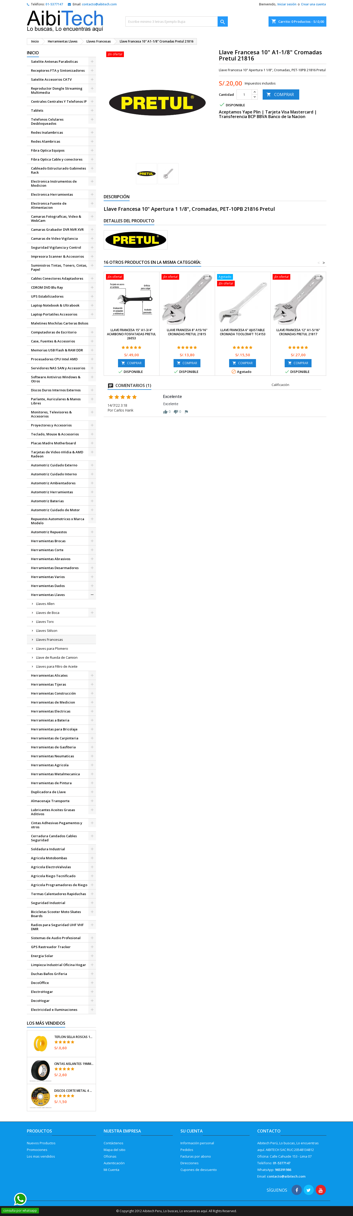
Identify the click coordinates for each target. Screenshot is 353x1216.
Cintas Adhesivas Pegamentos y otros (56, 825)
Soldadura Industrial (48, 849)
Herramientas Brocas (48, 541)
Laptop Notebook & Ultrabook (55, 305)
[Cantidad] (244, 94)
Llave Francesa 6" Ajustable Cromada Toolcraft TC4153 (242, 332)
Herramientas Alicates (49, 675)
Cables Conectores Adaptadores (57, 278)
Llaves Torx (45, 621)
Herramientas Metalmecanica (55, 774)
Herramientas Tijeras (48, 684)
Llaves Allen (45, 603)
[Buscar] (176, 21)
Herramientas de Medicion (53, 702)
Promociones (37, 1149)
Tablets (37, 110)
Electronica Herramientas (52, 194)
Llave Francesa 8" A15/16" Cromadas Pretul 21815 (187, 332)
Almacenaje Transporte (50, 801)
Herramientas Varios (48, 576)
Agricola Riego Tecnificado (53, 876)
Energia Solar (42, 955)
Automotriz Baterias (47, 501)
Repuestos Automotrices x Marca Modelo (57, 521)
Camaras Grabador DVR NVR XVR (57, 229)
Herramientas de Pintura (51, 783)
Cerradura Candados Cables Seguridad (54, 838)
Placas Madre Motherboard (53, 443)
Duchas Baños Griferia (49, 973)
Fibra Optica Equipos (48, 150)
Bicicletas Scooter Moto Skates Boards (56, 913)
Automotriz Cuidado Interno (54, 474)
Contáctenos (113, 1143)
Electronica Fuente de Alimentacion (49, 205)
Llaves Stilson (46, 630)
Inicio (33, 53)
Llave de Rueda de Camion (57, 657)
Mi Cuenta (111, 1169)
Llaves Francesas (49, 639)
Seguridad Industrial (48, 902)
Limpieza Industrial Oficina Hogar (58, 964)
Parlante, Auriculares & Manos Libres (56, 401)
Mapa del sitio (114, 1149)
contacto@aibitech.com (99, 4)
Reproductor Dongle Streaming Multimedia (56, 90)
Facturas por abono (195, 1156)
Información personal (197, 1143)
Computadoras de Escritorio (54, 332)
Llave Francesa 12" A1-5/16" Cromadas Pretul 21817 (298, 332)
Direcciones (189, 1163)
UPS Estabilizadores (47, 296)
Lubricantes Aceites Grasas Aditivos (53, 812)
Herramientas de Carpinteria (54, 738)
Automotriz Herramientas (52, 492)
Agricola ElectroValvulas (51, 867)
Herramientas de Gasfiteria (53, 747)
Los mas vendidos (41, 1156)
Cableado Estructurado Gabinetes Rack (58, 170)
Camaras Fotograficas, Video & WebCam (56, 218)
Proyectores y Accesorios (51, 425)
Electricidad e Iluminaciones (54, 1009)
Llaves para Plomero (52, 648)
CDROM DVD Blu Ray (47, 287)
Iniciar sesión (286, 4)
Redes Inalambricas (47, 132)
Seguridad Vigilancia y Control (56, 247)
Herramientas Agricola (50, 765)
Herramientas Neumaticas (52, 756)
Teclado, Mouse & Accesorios (55, 434)
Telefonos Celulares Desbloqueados (47, 121)
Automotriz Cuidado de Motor (55, 510)
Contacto (269, 1131)
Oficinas (110, 1156)
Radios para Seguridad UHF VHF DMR (57, 927)
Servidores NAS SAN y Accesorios (58, 368)
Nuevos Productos (41, 1143)
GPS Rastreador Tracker (51, 947)
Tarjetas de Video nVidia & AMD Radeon (57, 454)
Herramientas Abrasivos (50, 559)
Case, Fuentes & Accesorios (53, 341)
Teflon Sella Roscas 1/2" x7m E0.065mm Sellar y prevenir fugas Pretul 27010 (74, 1037)
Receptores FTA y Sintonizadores (58, 70)
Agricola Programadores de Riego (59, 885)
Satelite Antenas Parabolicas (54, 61)
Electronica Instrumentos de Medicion (54, 183)
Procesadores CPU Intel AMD (54, 359)
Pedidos (186, 1149)
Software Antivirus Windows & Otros (55, 379)
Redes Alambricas (45, 141)
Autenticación (114, 1163)
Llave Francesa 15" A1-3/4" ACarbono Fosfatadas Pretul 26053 (131, 334)
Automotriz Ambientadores (53, 483)
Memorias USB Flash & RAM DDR (57, 350)
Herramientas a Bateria (50, 720)
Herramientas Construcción (53, 693)
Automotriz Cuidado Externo (54, 465)
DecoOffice (40, 982)
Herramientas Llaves (48, 594)
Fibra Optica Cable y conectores (56, 159)
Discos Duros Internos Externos (56, 390)
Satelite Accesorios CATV (51, 79)
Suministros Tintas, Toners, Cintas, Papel (59, 267)
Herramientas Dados (48, 585)
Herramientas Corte (47, 550)
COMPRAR (280, 94)
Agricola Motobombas (49, 858)
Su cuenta (191, 1131)
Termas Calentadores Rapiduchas (58, 894)
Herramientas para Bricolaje (54, 729)
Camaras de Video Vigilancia (54, 238)
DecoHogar (40, 1000)
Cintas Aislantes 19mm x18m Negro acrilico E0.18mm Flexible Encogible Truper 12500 (74, 1063)
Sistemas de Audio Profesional (56, 938)
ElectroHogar (42, 991)
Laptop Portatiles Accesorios (54, 314)
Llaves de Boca (47, 612)
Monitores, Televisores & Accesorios (51, 414)
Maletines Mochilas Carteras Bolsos (59, 323)
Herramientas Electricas (50, 711)
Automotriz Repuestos (49, 532)
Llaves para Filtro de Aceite (57, 666)
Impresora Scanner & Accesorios (57, 256)
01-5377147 (54, 4)
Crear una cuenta (313, 4)
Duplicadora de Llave (48, 792)
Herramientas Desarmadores (55, 567)
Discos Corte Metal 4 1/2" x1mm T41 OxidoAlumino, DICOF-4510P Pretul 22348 (74, 1090)
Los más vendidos (46, 1023)
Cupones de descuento (198, 1169)
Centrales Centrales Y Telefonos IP (59, 101)
